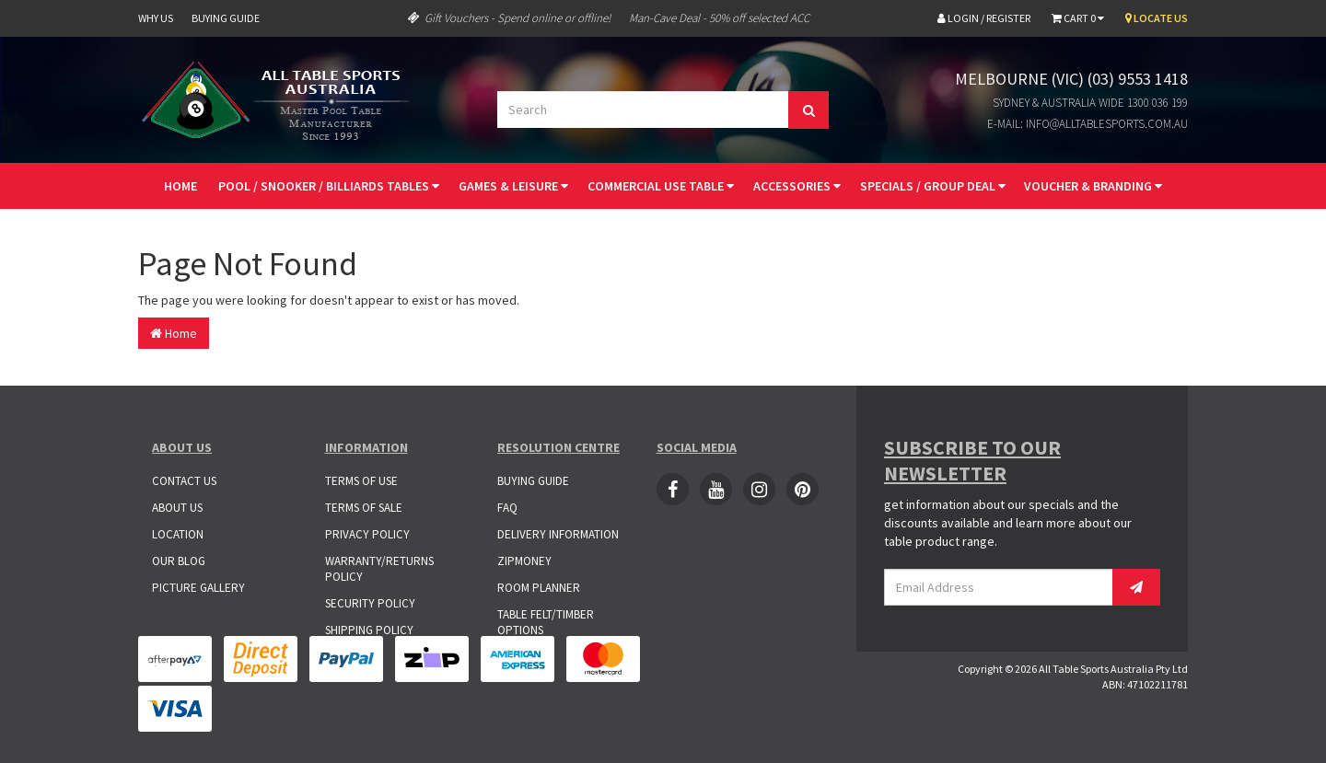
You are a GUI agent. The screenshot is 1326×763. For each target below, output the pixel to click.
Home (180, 186)
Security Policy (370, 603)
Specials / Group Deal (933, 186)
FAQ (507, 507)
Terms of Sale (363, 507)
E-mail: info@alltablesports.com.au (1087, 124)
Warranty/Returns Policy (379, 568)
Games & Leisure (513, 186)
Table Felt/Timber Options (545, 622)
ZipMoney (524, 561)
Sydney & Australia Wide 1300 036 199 (1090, 102)
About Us (177, 507)
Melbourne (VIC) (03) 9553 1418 (1071, 78)
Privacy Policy (367, 534)
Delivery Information (558, 534)
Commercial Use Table (660, 186)
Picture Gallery (198, 587)
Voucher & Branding (1093, 186)
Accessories (797, 186)
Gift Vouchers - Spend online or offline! (509, 18)
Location (178, 534)
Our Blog (178, 561)
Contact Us (184, 481)
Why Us (155, 18)
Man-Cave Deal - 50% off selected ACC (719, 18)
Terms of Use (361, 481)
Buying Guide (226, 18)
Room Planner (538, 587)
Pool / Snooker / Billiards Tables (328, 186)
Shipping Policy (369, 630)
